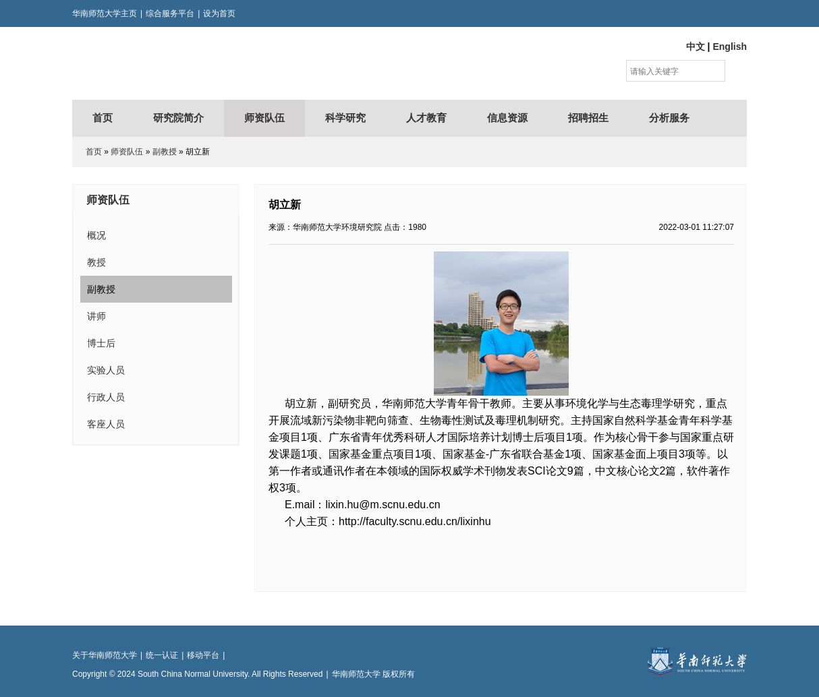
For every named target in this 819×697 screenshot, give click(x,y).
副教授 (164, 151)
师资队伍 (264, 118)
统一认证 (162, 655)
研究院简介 (178, 118)
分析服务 (669, 118)
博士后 (101, 343)
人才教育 (426, 118)
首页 (102, 118)
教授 (96, 262)
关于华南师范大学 (104, 655)
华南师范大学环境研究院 (203, 63)
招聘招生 (588, 118)
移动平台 (203, 655)
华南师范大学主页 (104, 13)
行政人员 (106, 397)
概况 (96, 235)
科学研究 (345, 118)
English (729, 46)
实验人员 (106, 370)
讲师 (96, 316)
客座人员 (106, 424)
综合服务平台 (170, 13)
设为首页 (219, 13)
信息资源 (507, 118)
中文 (695, 46)
